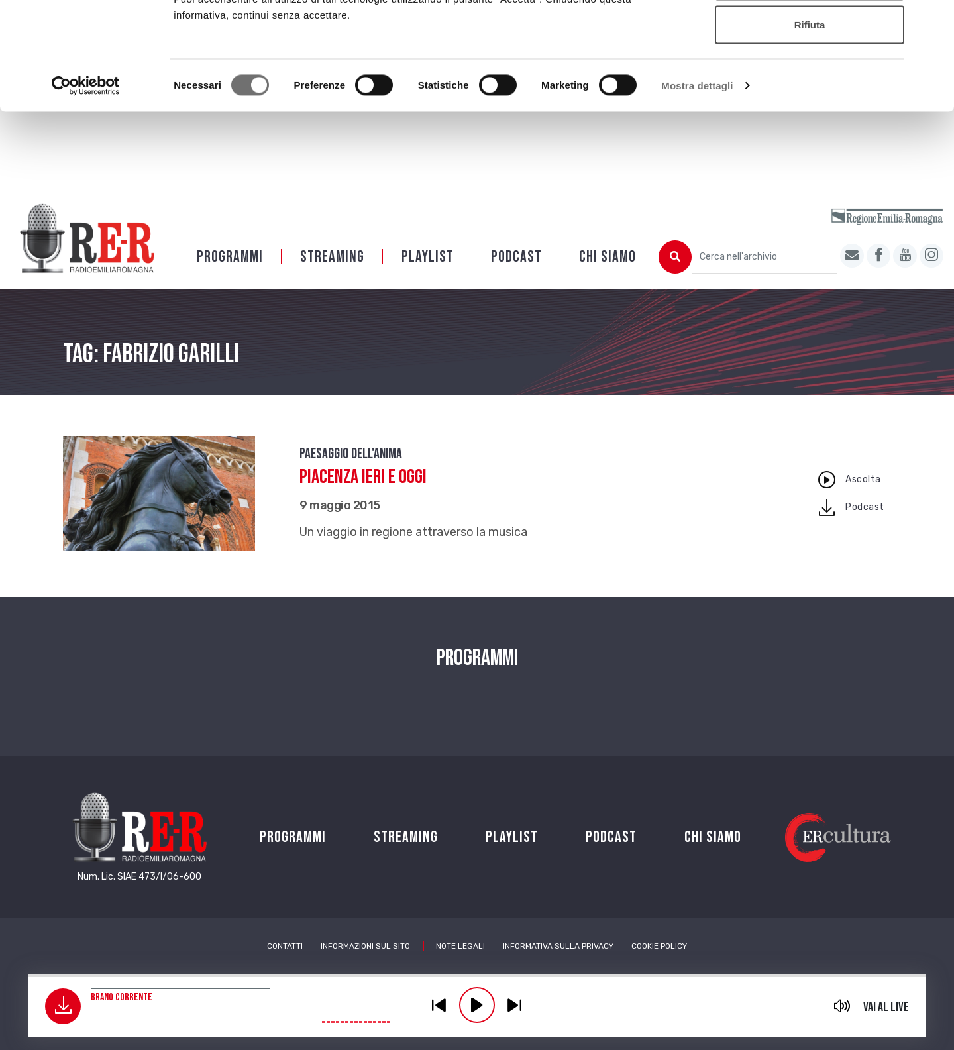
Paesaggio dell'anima (350, 471)
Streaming (332, 274)
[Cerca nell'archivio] (764, 274)
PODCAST (516, 274)
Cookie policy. (579, 79)
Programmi (230, 274)
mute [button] (842, 1005)
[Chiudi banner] (933, 20)
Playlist (427, 274)
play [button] (477, 1005)
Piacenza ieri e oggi (363, 494)
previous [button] (439, 1005)
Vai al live (886, 1007)
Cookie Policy (659, 963)
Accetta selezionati (809, 78)
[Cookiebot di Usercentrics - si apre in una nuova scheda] (86, 183)
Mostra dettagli (697, 182)
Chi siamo (607, 274)
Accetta (809, 34)
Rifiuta (809, 121)
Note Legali (460, 963)
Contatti (285, 963)
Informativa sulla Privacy (558, 963)
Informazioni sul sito (365, 963)
